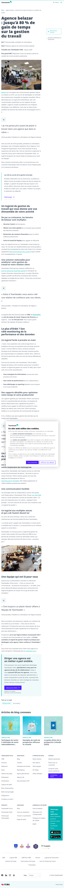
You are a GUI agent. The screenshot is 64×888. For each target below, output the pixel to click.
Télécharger (9, 197)
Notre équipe (37, 766)
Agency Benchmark (23, 774)
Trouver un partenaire (24, 816)
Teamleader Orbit (6, 812)
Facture (37, 858)
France (56, 2)
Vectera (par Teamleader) (5, 817)
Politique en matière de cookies (39, 819)
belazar (3, 92)
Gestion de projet (6, 774)
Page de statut (21, 819)
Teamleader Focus (7, 808)
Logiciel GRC (13, 858)
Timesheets (32, 865)
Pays (25, 875)
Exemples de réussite (23, 766)
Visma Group (59, 884)
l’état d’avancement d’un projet (20, 252)
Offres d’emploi (37, 774)
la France (19, 457)
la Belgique (11, 457)
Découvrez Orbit (13, 688)
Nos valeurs (36, 763)
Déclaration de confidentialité (37, 813)
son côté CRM (36, 495)
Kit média (36, 770)
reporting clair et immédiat (10, 481)
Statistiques (5, 777)
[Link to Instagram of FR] (10, 875)
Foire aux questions (23, 812)
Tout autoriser (32, 462)
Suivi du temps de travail (48, 861)
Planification (5, 781)
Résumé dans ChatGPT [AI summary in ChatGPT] (52, 31)
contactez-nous (31, 651)
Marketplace (21, 770)
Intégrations (5, 795)
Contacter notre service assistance (54, 770)
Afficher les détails (47, 462)
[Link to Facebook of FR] (2, 875)
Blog (2, 10)
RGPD (34, 824)
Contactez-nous (55, 776)
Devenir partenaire (54, 759)
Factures (4, 763)
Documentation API (23, 781)
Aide (18, 808)
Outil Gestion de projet (28, 861)
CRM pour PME (26, 858)
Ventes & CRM (6, 703)
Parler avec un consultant (52, 764)
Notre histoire (37, 759)
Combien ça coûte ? (7, 799)
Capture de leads (6, 784)
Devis (3, 770)
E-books (19, 763)
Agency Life (20, 777)
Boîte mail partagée (7, 792)
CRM (2, 759)
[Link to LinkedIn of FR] (6, 875)
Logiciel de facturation (51, 858)
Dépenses (4, 766)
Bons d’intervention (7, 788)
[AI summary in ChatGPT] (14, 875)
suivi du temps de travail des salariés (13, 271)
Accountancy (16, 703)
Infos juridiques (37, 808)
